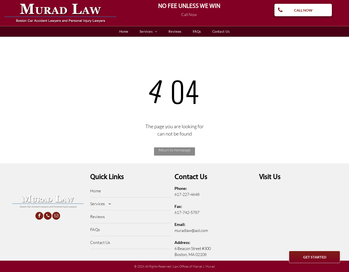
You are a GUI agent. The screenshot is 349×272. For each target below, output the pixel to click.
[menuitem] (124, 31)
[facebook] (39, 216)
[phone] (48, 216)
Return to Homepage (174, 150)
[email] (56, 216)
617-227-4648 (186, 194)
